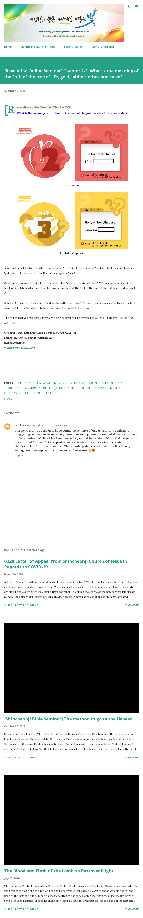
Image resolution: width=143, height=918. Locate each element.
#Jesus (118, 383)
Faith (22, 393)
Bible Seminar (96, 388)
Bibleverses (115, 388)
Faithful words (73, 46)
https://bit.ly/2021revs (21, 347)
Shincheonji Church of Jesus (38, 46)
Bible (82, 388)
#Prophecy (11, 388)
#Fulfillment (68, 383)
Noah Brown (22, 425)
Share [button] (8, 398)
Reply (19, 456)
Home (8, 46)
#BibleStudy (32, 383)
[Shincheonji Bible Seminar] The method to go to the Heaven (68, 719)
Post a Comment (26, 605)
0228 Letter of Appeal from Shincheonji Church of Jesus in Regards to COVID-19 (65, 564)
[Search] (128, 6)
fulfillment (35, 393)
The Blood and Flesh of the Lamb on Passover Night (59, 871)
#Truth (72, 388)
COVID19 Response (103, 46)
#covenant (50, 383)
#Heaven (107, 383)
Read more (131, 605)
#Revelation (28, 388)
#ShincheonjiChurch (52, 388)
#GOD (82, 383)
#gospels (94, 383)
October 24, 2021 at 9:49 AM (50, 425)
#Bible (18, 383)
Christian (10, 393)
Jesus (48, 393)
